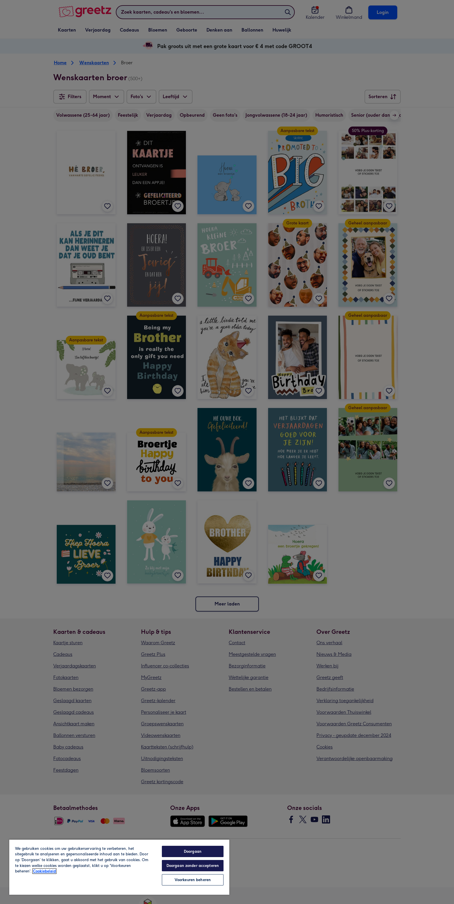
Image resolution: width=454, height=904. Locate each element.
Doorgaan (193, 851)
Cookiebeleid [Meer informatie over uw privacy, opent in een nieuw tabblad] (44, 871)
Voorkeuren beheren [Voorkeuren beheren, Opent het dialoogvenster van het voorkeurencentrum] (193, 880)
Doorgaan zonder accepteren (192, 865)
